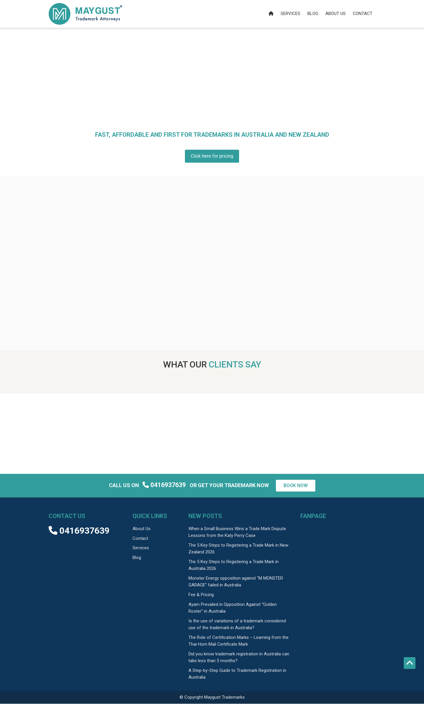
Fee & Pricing (201, 595)
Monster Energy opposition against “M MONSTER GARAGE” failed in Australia (235, 582)
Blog (312, 13)
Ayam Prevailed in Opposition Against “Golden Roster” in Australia (232, 608)
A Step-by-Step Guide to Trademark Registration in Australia (237, 674)
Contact (362, 13)
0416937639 (165, 485)
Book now (296, 486)
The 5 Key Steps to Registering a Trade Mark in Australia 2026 (233, 566)
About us (335, 13)
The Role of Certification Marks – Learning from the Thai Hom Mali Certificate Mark (238, 641)
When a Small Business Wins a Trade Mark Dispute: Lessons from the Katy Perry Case (237, 533)
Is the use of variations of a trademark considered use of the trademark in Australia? (237, 625)
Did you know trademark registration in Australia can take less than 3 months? (238, 658)
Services (290, 13)
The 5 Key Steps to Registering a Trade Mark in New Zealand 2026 (238, 549)
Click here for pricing (212, 156)
